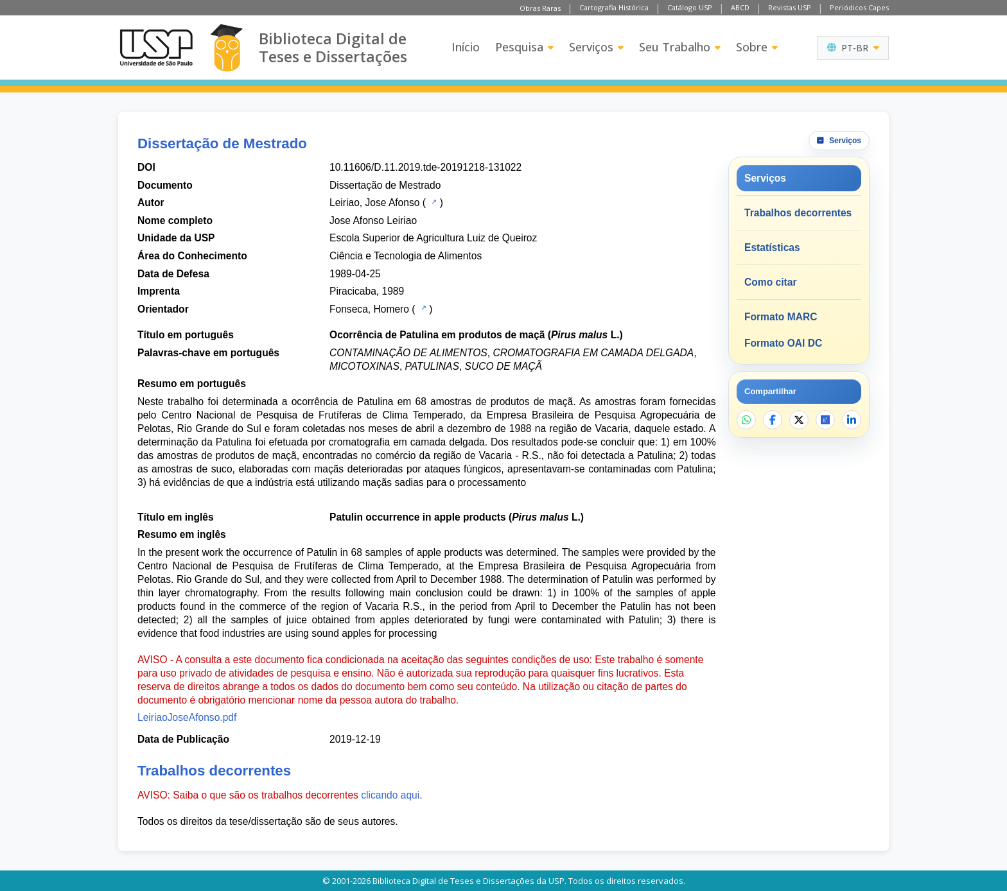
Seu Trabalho (680, 47)
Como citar (770, 282)
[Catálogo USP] (432, 201)
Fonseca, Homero (369, 309)
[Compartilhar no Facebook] (772, 419)
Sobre (757, 47)
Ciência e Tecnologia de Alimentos (405, 255)
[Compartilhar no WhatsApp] (746, 419)
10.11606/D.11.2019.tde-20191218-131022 (425, 167)
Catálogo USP (689, 7)
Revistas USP (789, 7)
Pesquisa (524, 47)
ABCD (740, 7)
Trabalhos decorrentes (798, 212)
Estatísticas (772, 247)
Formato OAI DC (783, 343)
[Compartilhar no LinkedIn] (851, 419)
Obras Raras (540, 8)
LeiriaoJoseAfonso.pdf (186, 717)
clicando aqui (390, 795)
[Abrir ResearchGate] (825, 419)
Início (465, 47)
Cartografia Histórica (614, 7)
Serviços (596, 47)
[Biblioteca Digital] (226, 48)
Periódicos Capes (859, 7)
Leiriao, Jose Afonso (374, 202)
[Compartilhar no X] (799, 419)
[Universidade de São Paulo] (156, 47)
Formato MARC (780, 316)
